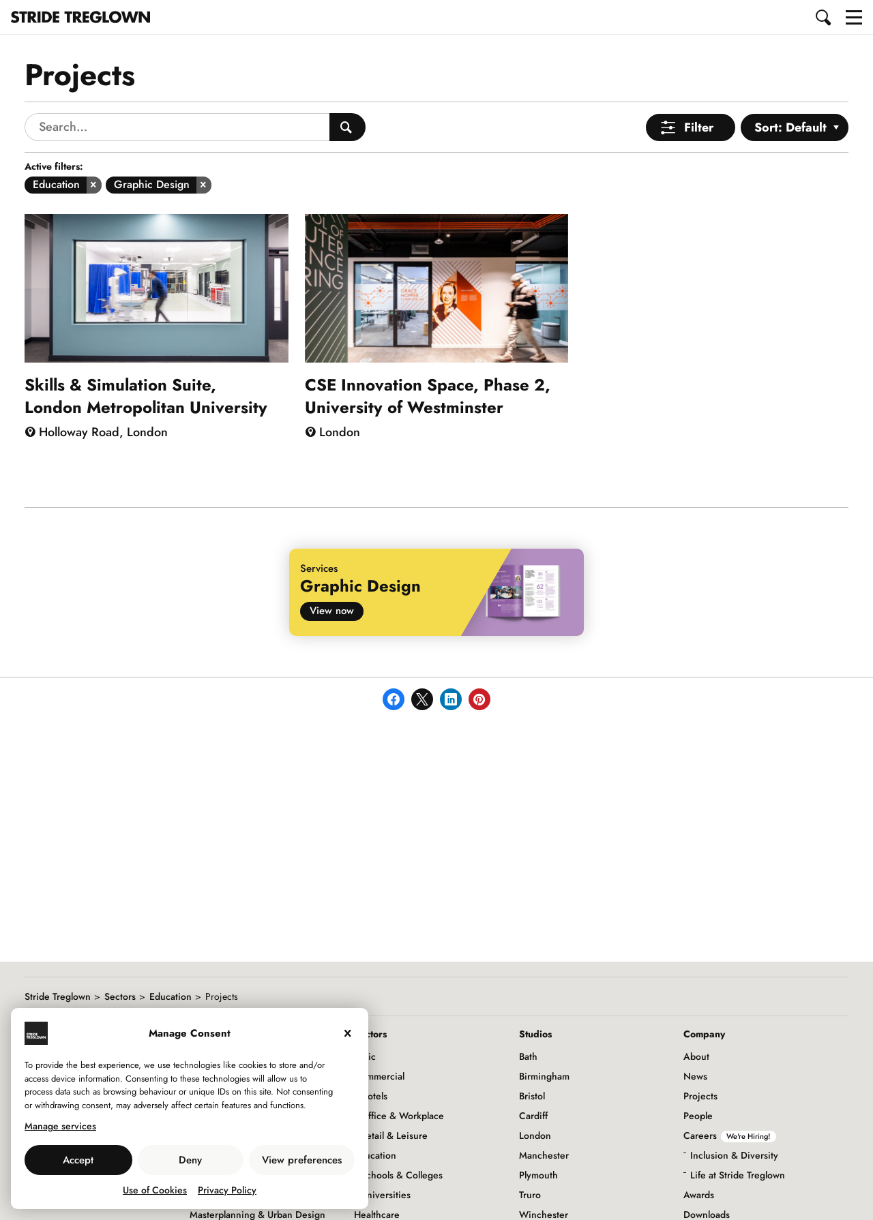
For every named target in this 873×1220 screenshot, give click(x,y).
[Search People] (347, 127)
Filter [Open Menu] (698, 127)
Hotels (374, 1096)
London (535, 1135)
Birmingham (544, 1076)
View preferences (302, 1160)
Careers (729, 1135)
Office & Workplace (402, 1116)
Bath (528, 1056)
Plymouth (538, 1175)
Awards (698, 1195)
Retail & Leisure (394, 1135)
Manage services (60, 1126)
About (696, 1056)
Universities (386, 1195)
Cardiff (533, 1116)
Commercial (379, 1076)
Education (170, 996)
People (698, 1116)
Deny (190, 1160)
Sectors (120, 996)
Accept (78, 1160)
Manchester (544, 1155)
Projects (700, 1096)
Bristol (532, 1096)
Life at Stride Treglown (737, 1175)
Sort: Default (790, 127)
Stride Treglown (58, 996)
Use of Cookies (155, 1190)
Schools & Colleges (402, 1175)
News (695, 1076)
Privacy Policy (227, 1190)
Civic (365, 1056)
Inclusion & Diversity (734, 1155)
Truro (530, 1195)
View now (332, 610)
